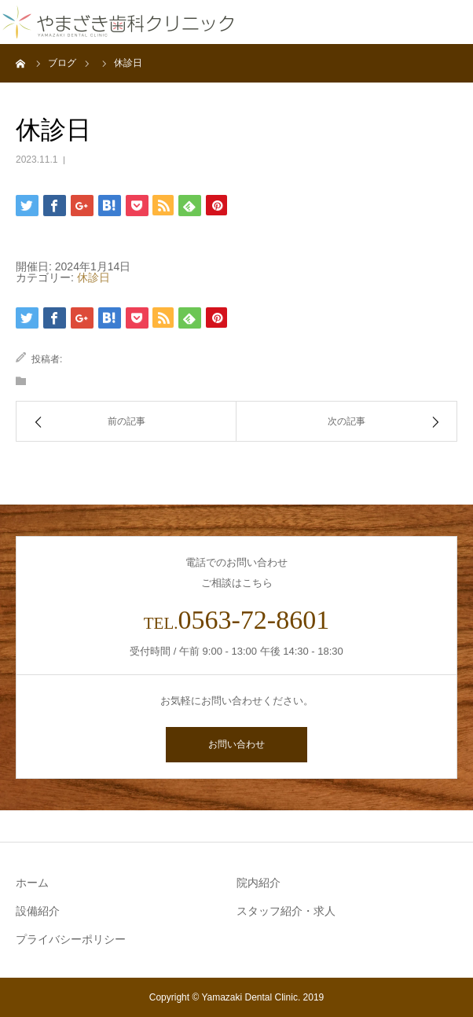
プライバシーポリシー (71, 939)
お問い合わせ (236, 744)
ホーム (32, 882)
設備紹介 (38, 911)
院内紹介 (258, 882)
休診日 (93, 277)
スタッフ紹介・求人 (286, 911)
